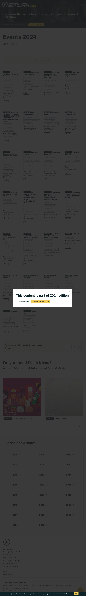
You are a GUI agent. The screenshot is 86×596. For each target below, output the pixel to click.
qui (70, 594)
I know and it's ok (23, 301)
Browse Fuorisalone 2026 (40, 301)
